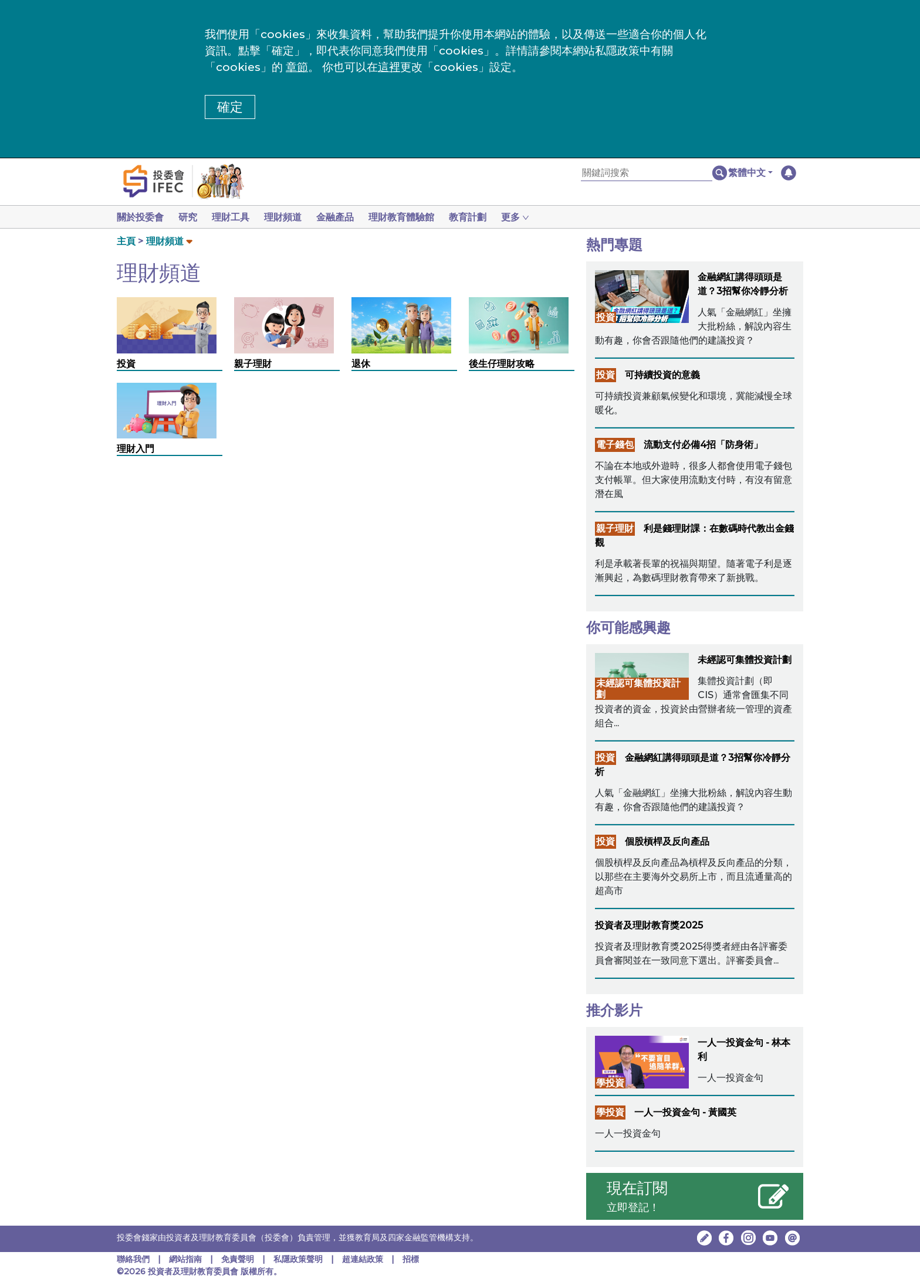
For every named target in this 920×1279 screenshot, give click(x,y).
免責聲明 (238, 1259)
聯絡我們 (133, 1259)
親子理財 (253, 363)
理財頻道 (290, 217)
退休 (360, 363)
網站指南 (185, 1259)
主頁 (126, 241)
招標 (410, 1259)
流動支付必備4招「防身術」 (703, 444)
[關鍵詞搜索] (646, 173)
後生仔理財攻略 (502, 363)
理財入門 (135, 448)
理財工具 (235, 217)
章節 (297, 67)
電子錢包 (615, 444)
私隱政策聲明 (299, 1259)
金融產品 (344, 217)
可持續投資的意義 (662, 374)
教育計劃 (481, 217)
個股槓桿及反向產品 (667, 841)
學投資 (610, 1082)
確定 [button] (230, 107)
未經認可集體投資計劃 (745, 659)
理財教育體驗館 (413, 217)
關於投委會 (140, 217)
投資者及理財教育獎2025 (649, 925)
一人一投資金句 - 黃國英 (685, 1112)
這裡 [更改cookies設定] (389, 67)
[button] (750, 173)
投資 (126, 363)
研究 (190, 217)
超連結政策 (362, 1259)
